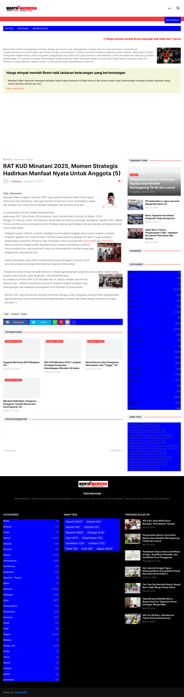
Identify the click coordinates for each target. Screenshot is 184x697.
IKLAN (154, 317)
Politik (154, 385)
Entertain (154, 306)
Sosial (31, 651)
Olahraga (154, 357)
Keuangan (157, 452)
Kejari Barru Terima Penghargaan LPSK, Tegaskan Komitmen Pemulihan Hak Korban (161, 234)
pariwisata (31, 679)
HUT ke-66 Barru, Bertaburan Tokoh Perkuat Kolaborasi (158, 616)
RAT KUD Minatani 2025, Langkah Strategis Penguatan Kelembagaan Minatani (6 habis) (62, 365)
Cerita (154, 283)
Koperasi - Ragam (24, 159)
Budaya (154, 278)
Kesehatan (154, 334)
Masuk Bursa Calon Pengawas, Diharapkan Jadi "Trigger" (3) (102, 363)
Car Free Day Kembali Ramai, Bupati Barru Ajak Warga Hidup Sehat (162, 586)
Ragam (154, 397)
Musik (154, 346)
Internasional (154, 323)
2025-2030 (89, 240)
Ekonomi (154, 300)
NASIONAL (23, 28)
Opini (154, 363)
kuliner (152, 469)
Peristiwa (154, 380)
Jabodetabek (154, 329)
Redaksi (31, 640)
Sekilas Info (154, 402)
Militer (31, 583)
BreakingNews (172, 20)
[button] (170, 8)
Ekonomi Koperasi (159, 436)
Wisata (31, 662)
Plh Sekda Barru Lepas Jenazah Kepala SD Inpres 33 (162, 202)
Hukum (154, 312)
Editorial (154, 295)
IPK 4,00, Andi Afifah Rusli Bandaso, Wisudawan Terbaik (159, 522)
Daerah (154, 289)
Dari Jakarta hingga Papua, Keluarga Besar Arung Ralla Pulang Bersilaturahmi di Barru (161, 571)
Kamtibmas (31, 566)
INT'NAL (9, 28)
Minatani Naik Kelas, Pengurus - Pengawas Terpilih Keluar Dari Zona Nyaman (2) (20, 404)
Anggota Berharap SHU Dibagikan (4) (21, 363)
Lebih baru (10, 450)
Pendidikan (154, 374)
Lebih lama (115, 450)
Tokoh (31, 657)
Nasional (154, 351)
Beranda (7, 159)
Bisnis (154, 272)
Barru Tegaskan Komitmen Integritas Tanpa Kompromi (160, 217)
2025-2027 (107, 240)
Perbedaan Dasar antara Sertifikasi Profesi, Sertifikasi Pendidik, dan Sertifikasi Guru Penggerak (161, 554)
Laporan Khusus (154, 340)
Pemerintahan (154, 368)
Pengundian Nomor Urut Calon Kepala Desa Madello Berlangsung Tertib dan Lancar (161, 538)
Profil (154, 391)
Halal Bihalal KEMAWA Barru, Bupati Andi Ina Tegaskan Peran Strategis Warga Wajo (160, 601)
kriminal (154, 408)
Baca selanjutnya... (16, 88)
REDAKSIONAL (40, 28)
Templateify (20, 692)
